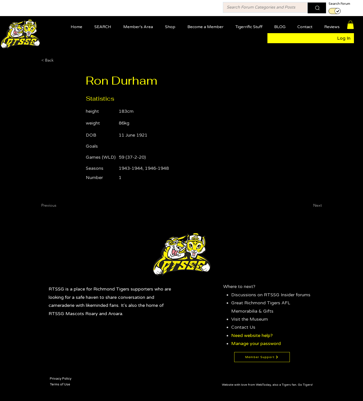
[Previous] (57, 205)
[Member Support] (262, 357)
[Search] (317, 8)
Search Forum (339, 4)
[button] (139, 24)
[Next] (309, 205)
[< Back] (57, 60)
